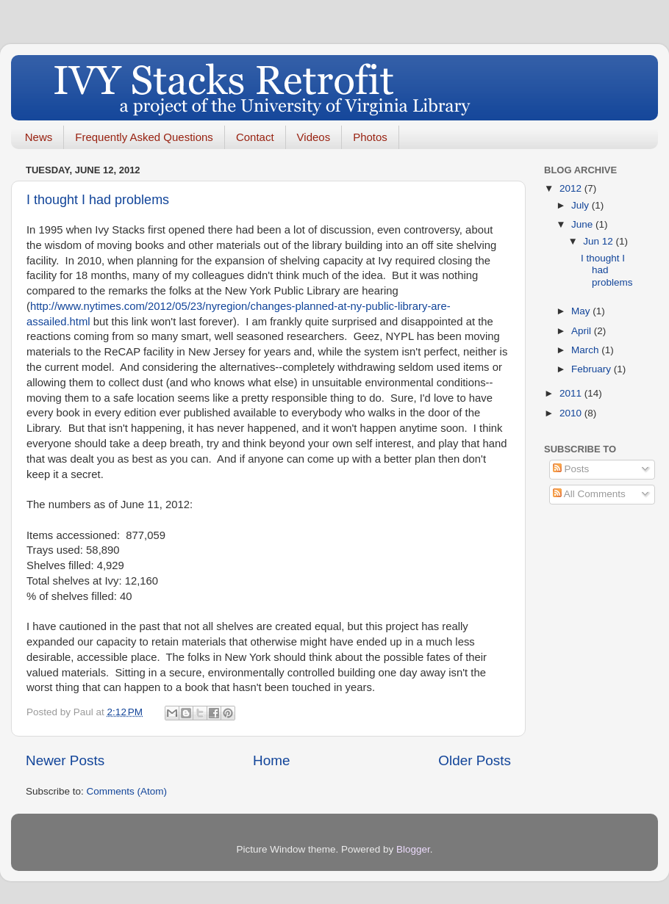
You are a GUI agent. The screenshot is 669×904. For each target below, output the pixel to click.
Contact (255, 137)
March (586, 349)
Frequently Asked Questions (144, 137)
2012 (571, 188)
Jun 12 (599, 241)
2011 (571, 393)
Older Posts (474, 760)
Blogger (413, 849)
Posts (571, 468)
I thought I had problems (97, 199)
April (582, 330)
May (582, 311)
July (581, 205)
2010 (571, 413)
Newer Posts (65, 760)
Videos (314, 137)
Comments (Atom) (127, 791)
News (39, 137)
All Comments (589, 493)
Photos (370, 137)
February (592, 369)
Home (271, 760)
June (583, 224)
